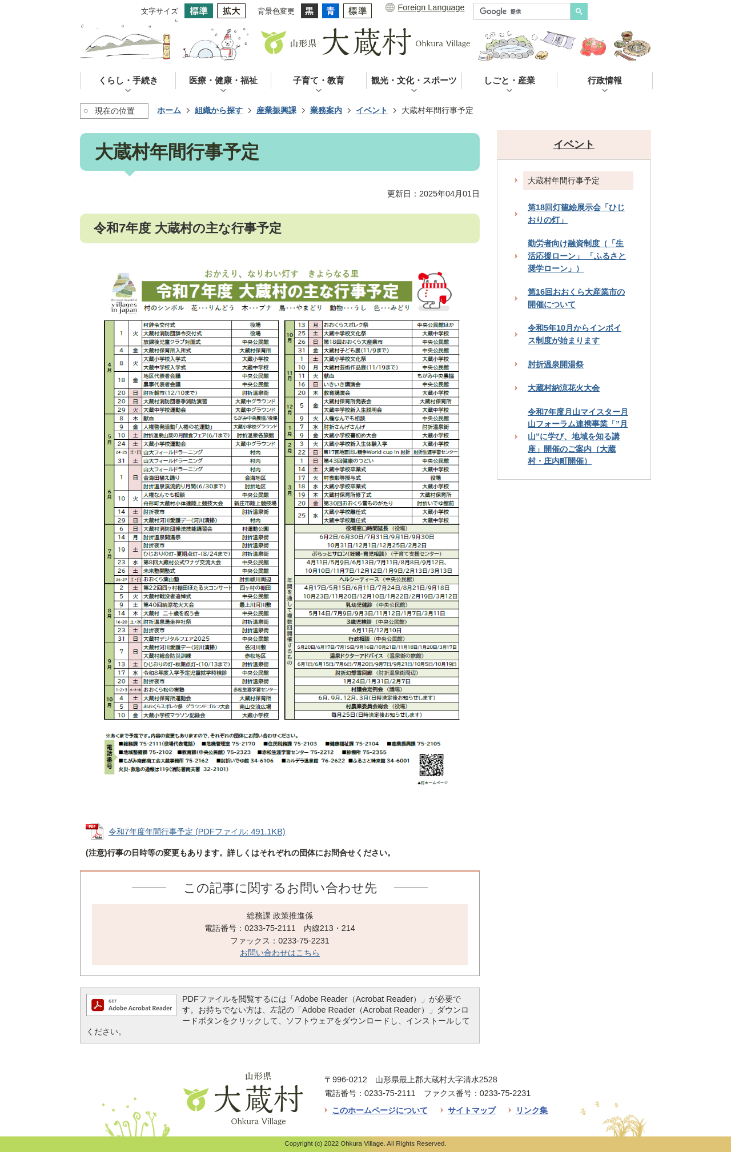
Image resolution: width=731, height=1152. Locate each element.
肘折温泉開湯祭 (556, 364)
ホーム (169, 110)
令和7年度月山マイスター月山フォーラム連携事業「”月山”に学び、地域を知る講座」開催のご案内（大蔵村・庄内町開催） (578, 436)
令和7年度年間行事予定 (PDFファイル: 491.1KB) (197, 831)
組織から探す (219, 110)
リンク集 (532, 1110)
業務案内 (326, 110)
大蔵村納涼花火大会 (564, 387)
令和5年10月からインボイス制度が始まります (574, 334)
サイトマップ (472, 1110)
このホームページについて (380, 1110)
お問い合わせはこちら (280, 952)
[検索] (525, 11)
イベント (372, 110)
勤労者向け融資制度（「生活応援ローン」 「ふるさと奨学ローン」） (577, 255)
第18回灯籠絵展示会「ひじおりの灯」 (576, 213)
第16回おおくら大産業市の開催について (576, 298)
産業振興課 (276, 110)
